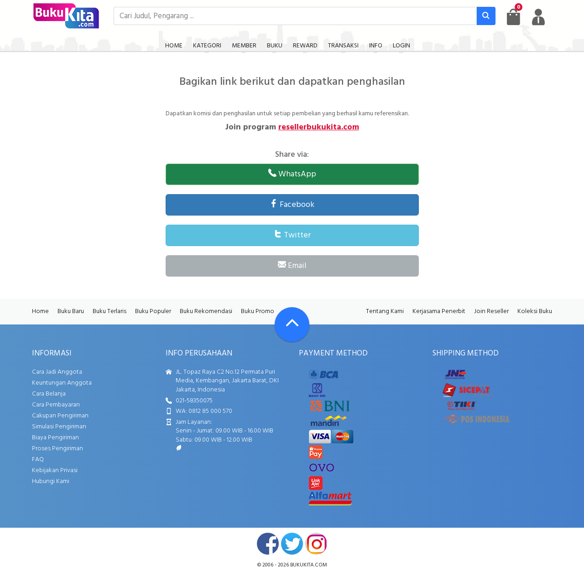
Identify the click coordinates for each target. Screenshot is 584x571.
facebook (267, 543)
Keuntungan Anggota (62, 383)
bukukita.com (308, 565)
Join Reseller (491, 311)
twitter (292, 543)
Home (40, 311)
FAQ (38, 459)
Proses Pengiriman (57, 448)
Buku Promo (257, 311)
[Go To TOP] (292, 324)
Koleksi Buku (534, 311)
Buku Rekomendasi (206, 311)
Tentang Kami (385, 311)
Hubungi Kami (50, 481)
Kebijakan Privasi (55, 470)
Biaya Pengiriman (55, 437)
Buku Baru (70, 311)
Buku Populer (153, 311)
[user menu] (538, 16)
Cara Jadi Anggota (57, 372)
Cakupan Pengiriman (60, 416)
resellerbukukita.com (318, 127)
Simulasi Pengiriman (59, 427)
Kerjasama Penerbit (438, 311)
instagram (316, 543)
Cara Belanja (49, 394)
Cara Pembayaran (56, 405)
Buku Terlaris (109, 311)
